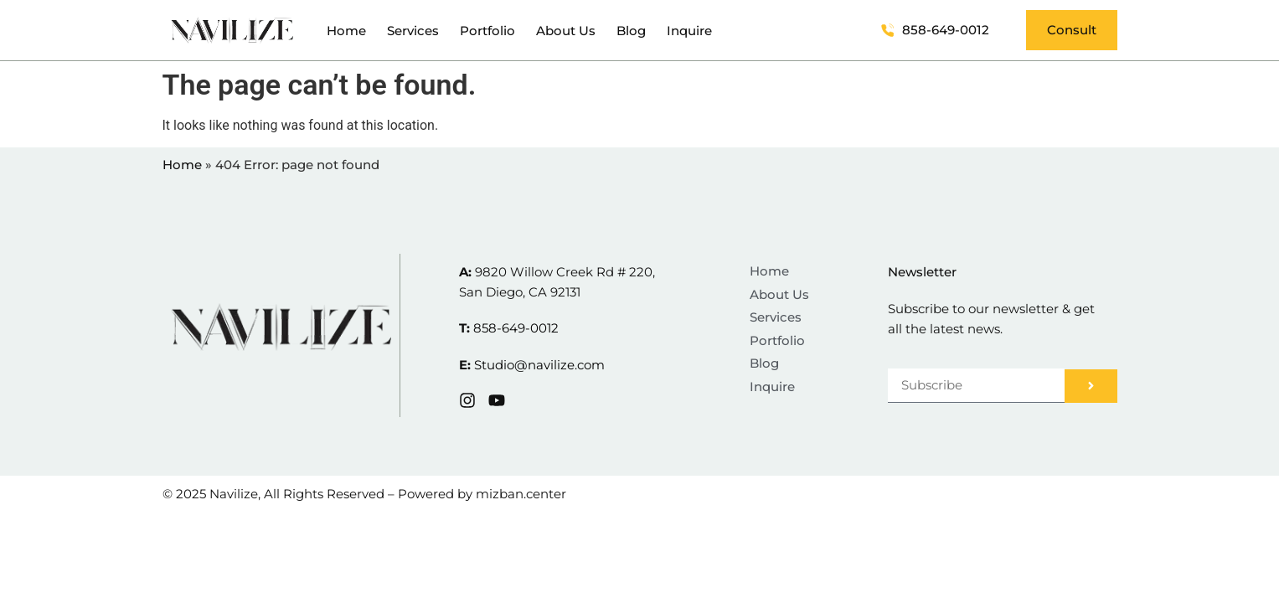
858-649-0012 (516, 328)
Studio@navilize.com (539, 365)
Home (346, 31)
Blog (631, 31)
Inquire (689, 31)
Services (413, 31)
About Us (566, 31)
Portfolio (487, 31)
